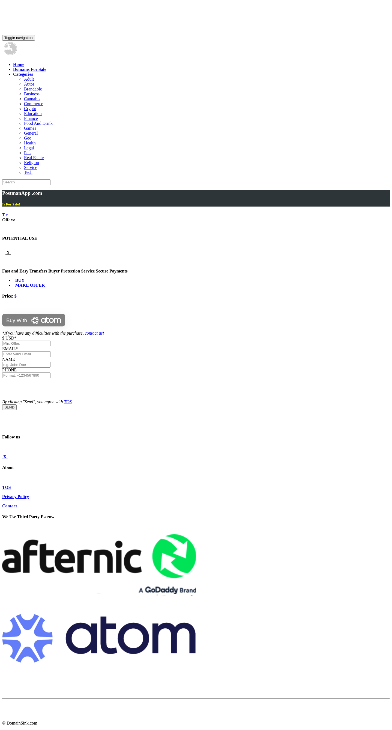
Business (32, 94)
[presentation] (43, 388)
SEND (9, 407)
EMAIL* (10, 348)
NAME (9, 359)
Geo (27, 138)
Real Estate (34, 157)
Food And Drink (38, 123)
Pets (27, 152)
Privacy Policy (15, 496)
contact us (94, 333)
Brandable (33, 89)
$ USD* (9, 338)
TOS (68, 401)
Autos (29, 84)
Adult (29, 79)
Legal (29, 148)
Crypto (30, 108)
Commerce (33, 103)
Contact (9, 506)
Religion (31, 162)
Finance (31, 118)
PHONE (9, 370)
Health (30, 143)
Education (33, 113)
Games (30, 128)
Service (30, 167)
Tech (28, 172)
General (31, 133)
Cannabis (32, 98)
